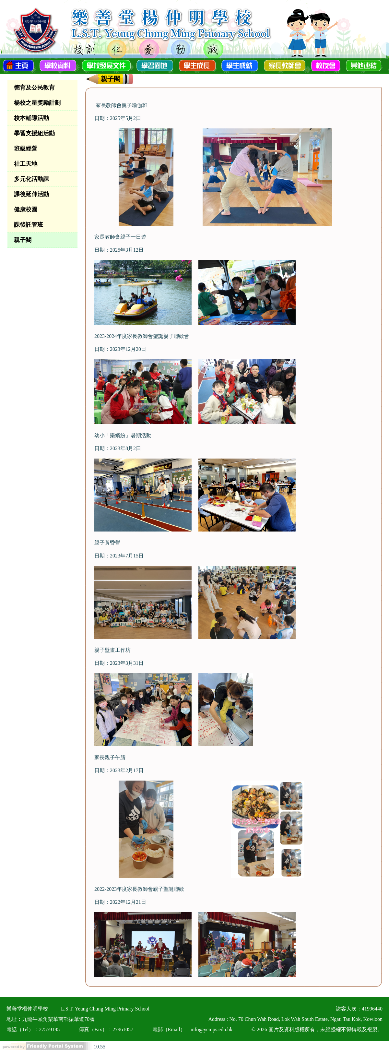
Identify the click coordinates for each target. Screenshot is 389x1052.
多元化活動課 (31, 179)
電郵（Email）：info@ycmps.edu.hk (192, 1029)
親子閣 (22, 240)
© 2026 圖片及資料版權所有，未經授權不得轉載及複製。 (317, 1029)
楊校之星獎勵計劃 (37, 103)
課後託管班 (28, 224)
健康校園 (25, 209)
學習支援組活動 (34, 133)
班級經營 (25, 148)
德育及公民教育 (34, 87)
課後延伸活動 (31, 194)
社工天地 (25, 164)
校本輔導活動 (31, 118)
